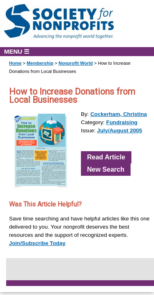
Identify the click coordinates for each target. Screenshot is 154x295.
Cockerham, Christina (118, 114)
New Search (105, 169)
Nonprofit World (75, 63)
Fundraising (122, 122)
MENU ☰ (16, 51)
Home (15, 63)
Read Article (106, 157)
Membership (40, 63)
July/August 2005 (119, 130)
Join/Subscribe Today (37, 243)
